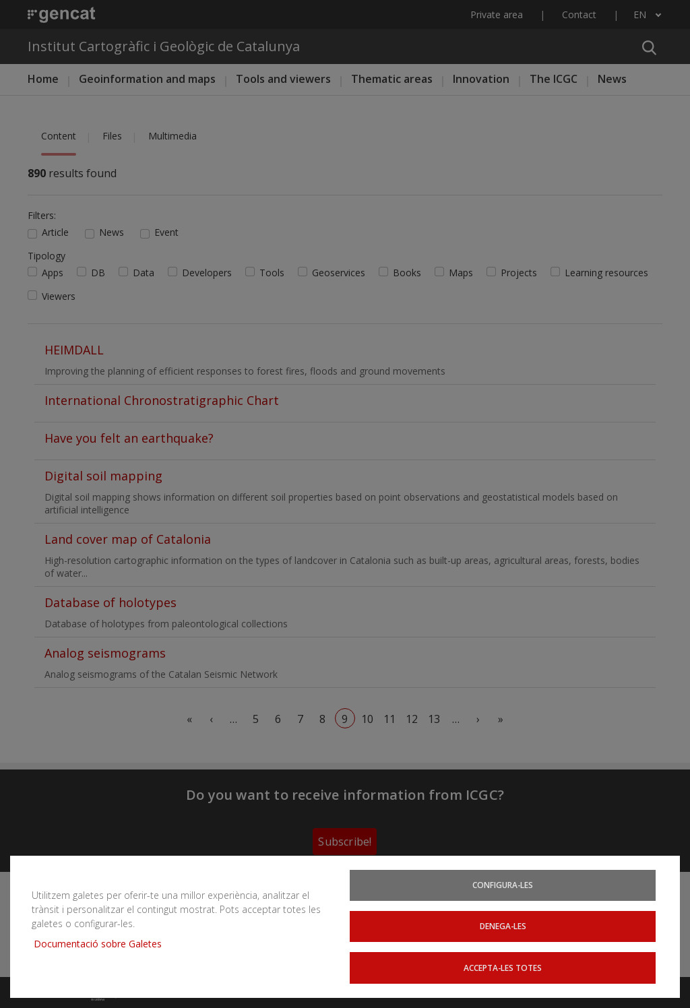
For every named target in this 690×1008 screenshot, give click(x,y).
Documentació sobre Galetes (103, 941)
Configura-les (502, 882)
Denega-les (503, 924)
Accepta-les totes (503, 967)
